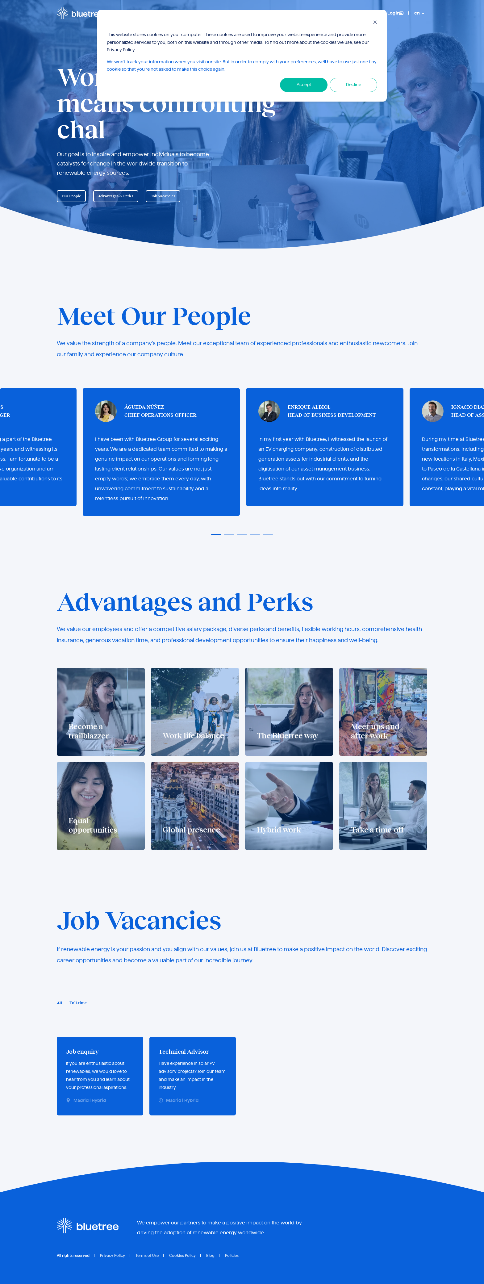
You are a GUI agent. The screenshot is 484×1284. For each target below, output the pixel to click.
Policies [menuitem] (232, 1255)
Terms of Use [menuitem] (147, 1255)
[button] (216, 534)
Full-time (78, 1003)
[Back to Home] (80, 13)
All (59, 1003)
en (417, 13)
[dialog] (242, 56)
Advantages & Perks (115, 196)
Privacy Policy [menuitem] (112, 1255)
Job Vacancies (163, 196)
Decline (353, 85)
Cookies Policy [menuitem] (182, 1255)
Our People (71, 196)
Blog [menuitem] (210, 1255)
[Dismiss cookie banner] (375, 23)
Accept (304, 85)
